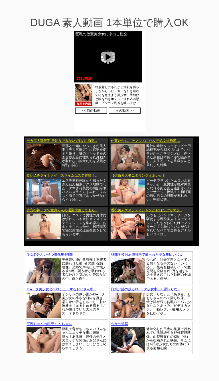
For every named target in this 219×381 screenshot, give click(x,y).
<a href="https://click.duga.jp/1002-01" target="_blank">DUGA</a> (109, 81)
